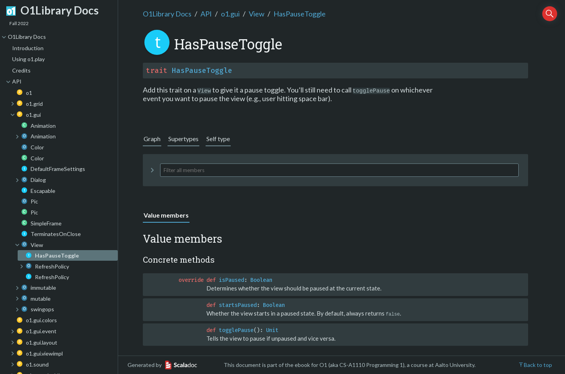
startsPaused (238, 305)
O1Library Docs (167, 13)
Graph (152, 138)
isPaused (231, 280)
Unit (272, 330)
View (256, 13)
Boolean (261, 280)
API (206, 13)
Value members (166, 215)
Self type (218, 138)
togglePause (236, 330)
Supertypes (183, 138)
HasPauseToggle (299, 13)
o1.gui (230, 13)
